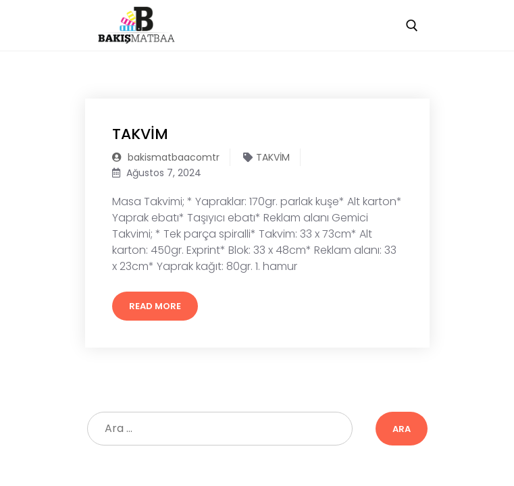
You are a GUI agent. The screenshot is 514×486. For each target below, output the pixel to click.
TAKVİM (140, 134)
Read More (155, 306)
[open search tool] (412, 26)
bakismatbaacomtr (166, 157)
